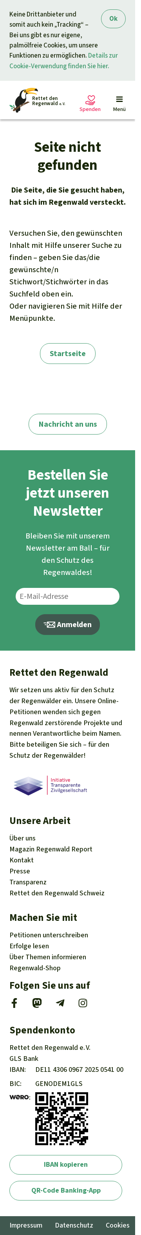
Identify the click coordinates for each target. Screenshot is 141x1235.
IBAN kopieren (66, 1164)
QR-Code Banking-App (66, 1190)
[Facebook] (14, 1005)
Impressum (25, 1225)
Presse (19, 871)
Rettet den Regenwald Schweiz (57, 893)
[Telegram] (60, 1005)
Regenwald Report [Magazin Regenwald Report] (50, 849)
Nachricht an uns (67, 424)
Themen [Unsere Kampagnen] (47, 957)
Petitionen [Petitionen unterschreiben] (48, 935)
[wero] (19, 1097)
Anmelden (67, 624)
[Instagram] (83, 1005)
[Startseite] (37, 100)
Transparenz (28, 882)
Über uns (22, 838)
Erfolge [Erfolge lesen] (29, 946)
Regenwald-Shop (35, 968)
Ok (113, 18)
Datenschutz (74, 1225)
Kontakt (21, 860)
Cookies (118, 1225)
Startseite (68, 353)
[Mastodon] (37, 1005)
